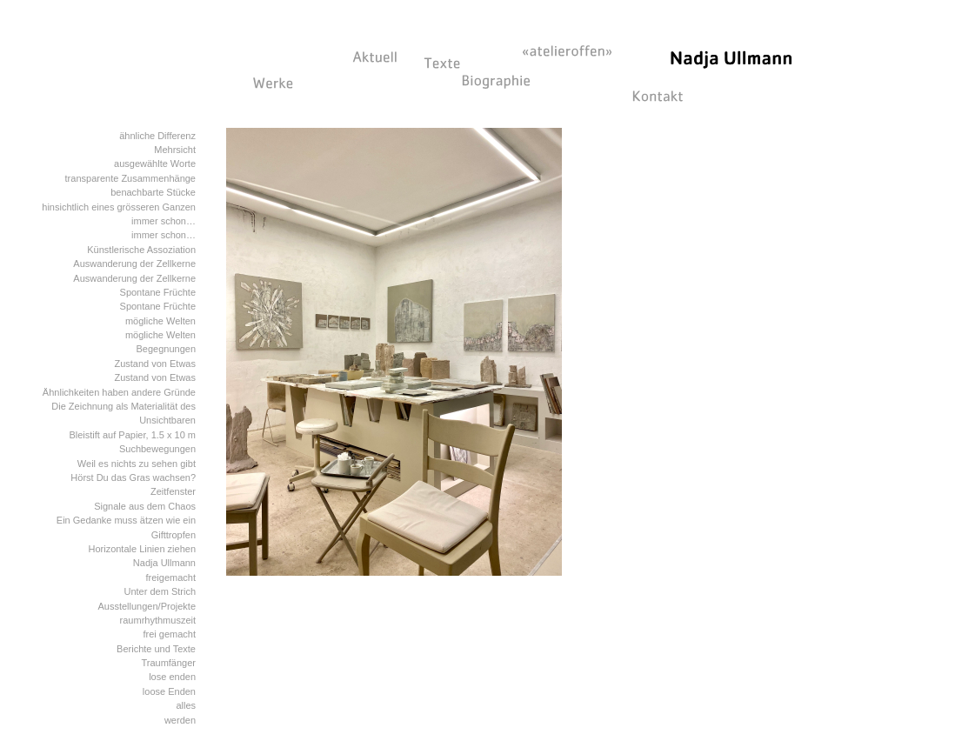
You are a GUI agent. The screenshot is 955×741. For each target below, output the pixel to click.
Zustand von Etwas (155, 363)
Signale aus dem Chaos (145, 506)
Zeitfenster (173, 491)
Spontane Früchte (158, 292)
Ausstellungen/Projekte (146, 606)
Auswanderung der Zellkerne (134, 263)
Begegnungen (166, 349)
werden (180, 720)
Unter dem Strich (160, 591)
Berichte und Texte (156, 649)
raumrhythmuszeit (158, 620)
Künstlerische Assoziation (141, 249)
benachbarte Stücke (153, 192)
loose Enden (169, 691)
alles (186, 705)
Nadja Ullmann (164, 562)
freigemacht (171, 577)
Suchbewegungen (157, 449)
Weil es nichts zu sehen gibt (136, 463)
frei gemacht (169, 634)
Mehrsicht (175, 149)
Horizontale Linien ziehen (142, 549)
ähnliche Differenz (157, 135)
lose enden (172, 676)
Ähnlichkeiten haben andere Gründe (119, 392)
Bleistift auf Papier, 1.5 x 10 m (132, 435)
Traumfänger (168, 663)
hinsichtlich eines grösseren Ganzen (119, 207)
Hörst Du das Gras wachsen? (133, 477)
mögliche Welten (160, 321)
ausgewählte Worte (155, 163)
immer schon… (163, 221)
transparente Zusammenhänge (130, 178)
